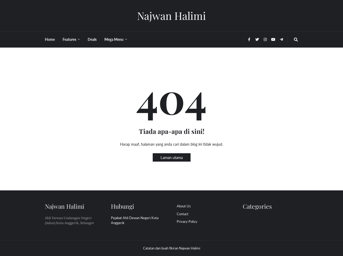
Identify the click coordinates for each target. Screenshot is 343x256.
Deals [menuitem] (92, 39)
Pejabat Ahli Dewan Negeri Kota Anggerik (134, 220)
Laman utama (172, 157)
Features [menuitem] (69, 39)
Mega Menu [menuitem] (113, 39)
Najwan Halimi (171, 15)
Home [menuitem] (50, 39)
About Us (184, 206)
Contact (182, 214)
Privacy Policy (187, 221)
